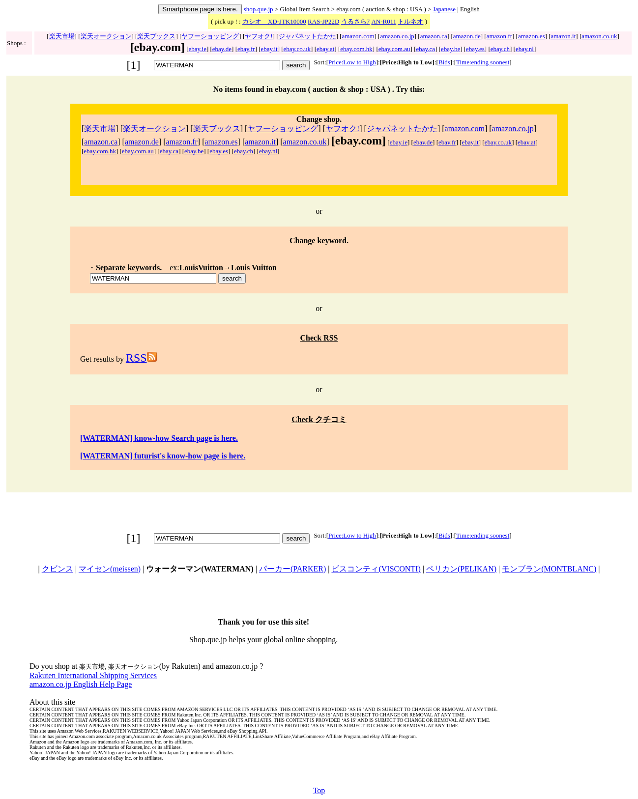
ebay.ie (197, 49)
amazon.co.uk (599, 36)
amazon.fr (499, 36)
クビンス (57, 569)
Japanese (444, 9)
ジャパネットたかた (307, 36)
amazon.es (531, 36)
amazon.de (467, 36)
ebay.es (475, 49)
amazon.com (358, 36)
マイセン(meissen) (110, 569)
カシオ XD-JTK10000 (274, 21)
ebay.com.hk (356, 49)
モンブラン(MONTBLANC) (549, 569)
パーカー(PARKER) (292, 569)
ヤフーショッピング (210, 36)
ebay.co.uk (297, 49)
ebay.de (222, 49)
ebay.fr (246, 49)
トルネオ (410, 21)
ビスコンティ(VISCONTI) (375, 569)
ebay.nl (525, 49)
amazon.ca (433, 36)
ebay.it (269, 49)
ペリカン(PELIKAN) (461, 569)
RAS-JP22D (323, 21)
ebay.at (325, 49)
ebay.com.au (394, 49)
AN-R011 (383, 21)
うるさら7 (355, 21)
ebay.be (450, 49)
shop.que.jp (258, 9)
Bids (444, 62)
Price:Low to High (352, 62)
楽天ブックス (156, 36)
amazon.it (563, 36)
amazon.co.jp (397, 36)
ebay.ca (425, 49)
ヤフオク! (258, 36)
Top (319, 790)
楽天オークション (106, 36)
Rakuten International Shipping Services (93, 675)
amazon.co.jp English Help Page (80, 684)
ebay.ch (500, 49)
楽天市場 (62, 36)
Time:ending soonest (482, 62)
